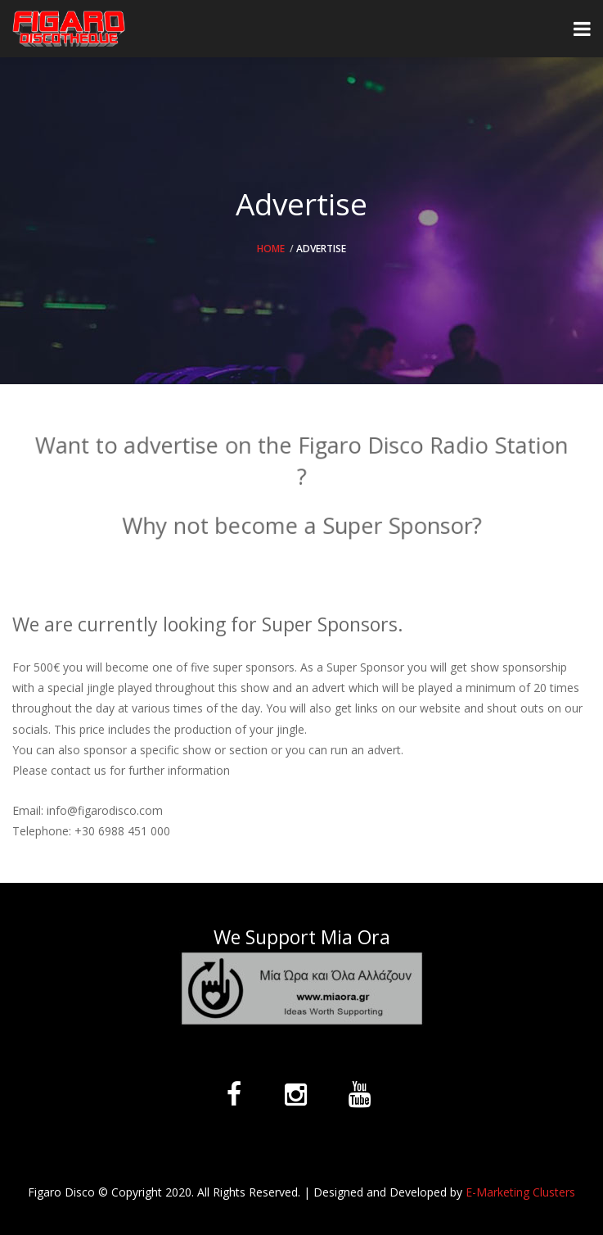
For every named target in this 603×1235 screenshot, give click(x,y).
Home (271, 249)
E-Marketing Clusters (520, 1192)
